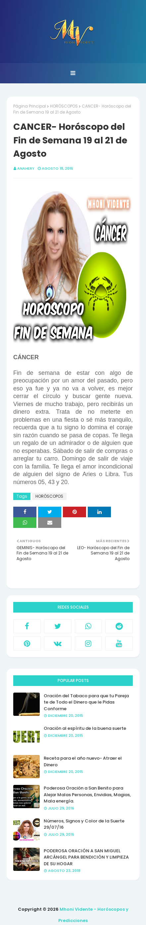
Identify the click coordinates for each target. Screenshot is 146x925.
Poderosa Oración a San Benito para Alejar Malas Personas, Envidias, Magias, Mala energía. (87, 794)
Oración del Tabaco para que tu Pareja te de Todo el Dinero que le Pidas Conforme (86, 702)
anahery (25, 168)
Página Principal (29, 106)
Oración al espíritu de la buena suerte (85, 728)
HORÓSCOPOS (64, 106)
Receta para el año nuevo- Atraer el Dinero (83, 761)
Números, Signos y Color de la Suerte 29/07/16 (84, 824)
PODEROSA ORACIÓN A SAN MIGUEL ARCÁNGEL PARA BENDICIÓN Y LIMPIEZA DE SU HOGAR (86, 857)
